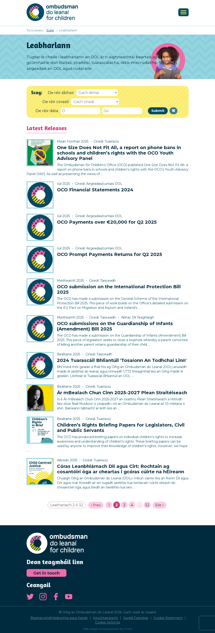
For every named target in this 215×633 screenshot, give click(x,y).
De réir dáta (47, 110)
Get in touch (46, 573)
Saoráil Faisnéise (135, 618)
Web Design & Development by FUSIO (107, 629)
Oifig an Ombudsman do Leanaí (52, 12)
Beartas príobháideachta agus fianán (59, 618)
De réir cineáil (55, 101)
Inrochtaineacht (105, 618)
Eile (158, 505)
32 (147, 505)
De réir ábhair (61, 92)
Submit (157, 110)
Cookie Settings (107, 622)
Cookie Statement (168, 618)
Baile (50, 30)
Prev (97, 505)
